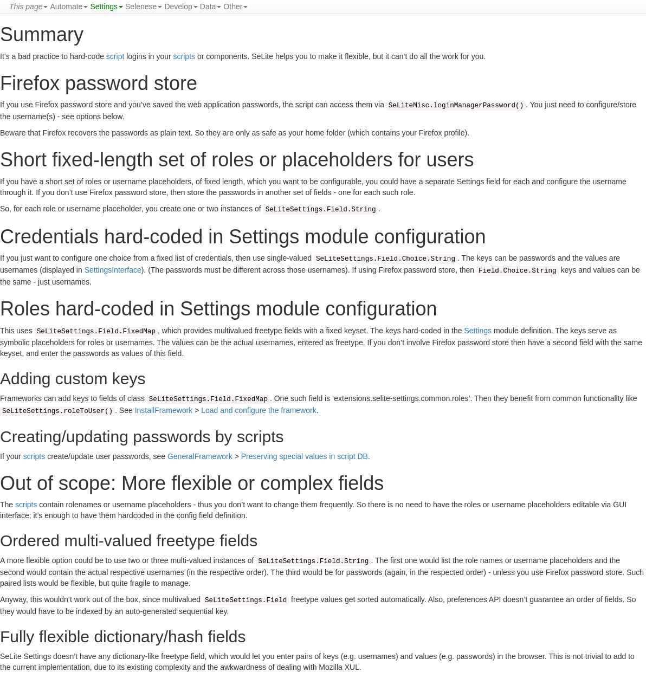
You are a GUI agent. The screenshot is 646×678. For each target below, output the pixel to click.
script (115, 56)
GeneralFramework (199, 456)
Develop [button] (180, 6)
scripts (184, 56)
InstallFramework (164, 410)
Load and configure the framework (258, 410)
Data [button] (211, 6)
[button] (28, 6)
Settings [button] (106, 6)
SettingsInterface (113, 270)
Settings (478, 330)
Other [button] (235, 6)
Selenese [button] (143, 6)
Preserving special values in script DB (304, 456)
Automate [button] (69, 6)
